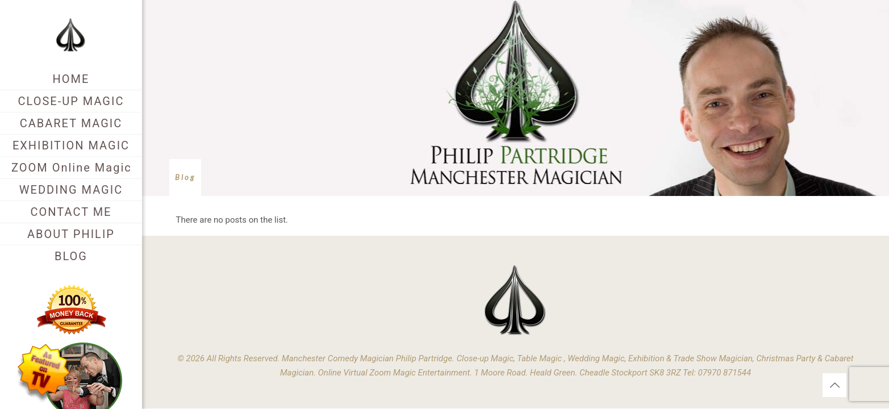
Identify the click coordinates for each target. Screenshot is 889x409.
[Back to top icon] (834, 385)
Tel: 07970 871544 (717, 373)
